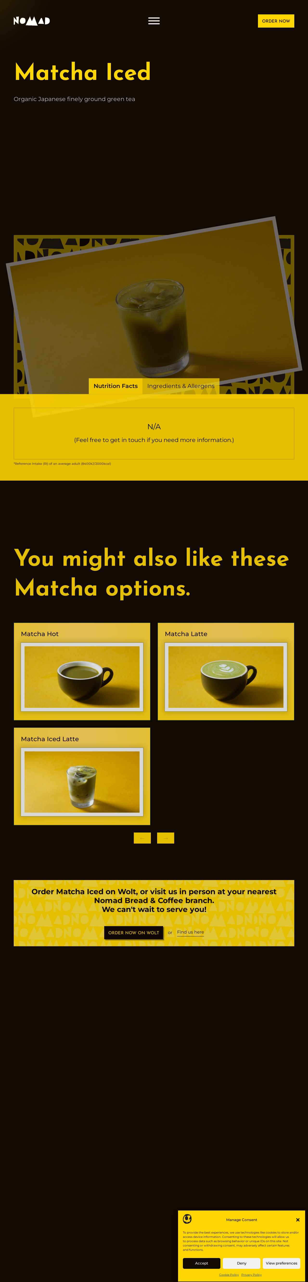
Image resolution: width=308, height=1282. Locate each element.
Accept (201, 1269)
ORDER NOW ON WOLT (133, 940)
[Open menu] (154, 21)
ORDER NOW (276, 21)
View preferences (281, 1269)
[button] (297, 1226)
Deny (241, 1269)
